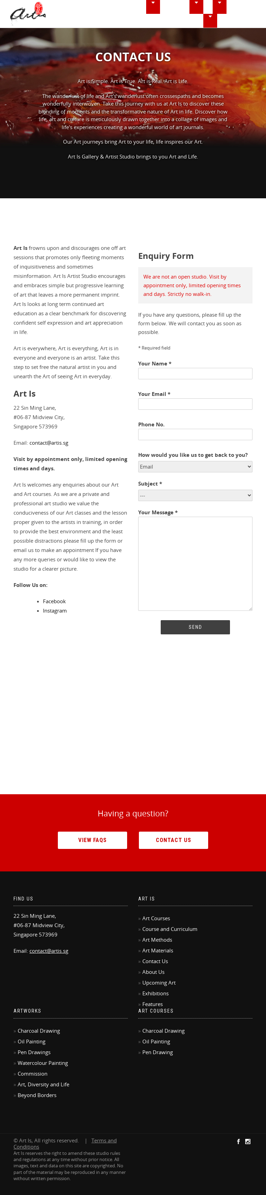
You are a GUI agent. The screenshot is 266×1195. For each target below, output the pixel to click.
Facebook (54, 601)
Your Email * (195, 399)
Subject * (150, 483)
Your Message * (195, 561)
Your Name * (195, 369)
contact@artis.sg (48, 442)
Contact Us (173, 840)
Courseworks (182, 7)
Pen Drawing (157, 1052)
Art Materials (157, 950)
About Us (153, 971)
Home (121, 7)
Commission (32, 1073)
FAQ (226, 21)
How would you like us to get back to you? (193, 455)
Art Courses (156, 918)
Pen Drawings (34, 1052)
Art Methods (157, 939)
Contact (249, 21)
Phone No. (195, 429)
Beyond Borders (37, 1095)
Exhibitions (245, 7)
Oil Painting (31, 1041)
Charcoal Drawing (39, 1030)
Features (161, 21)
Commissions (197, 21)
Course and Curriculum (169, 928)
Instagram (55, 610)
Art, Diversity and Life (43, 1084)
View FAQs (92, 840)
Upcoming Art (159, 982)
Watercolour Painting (43, 1062)
